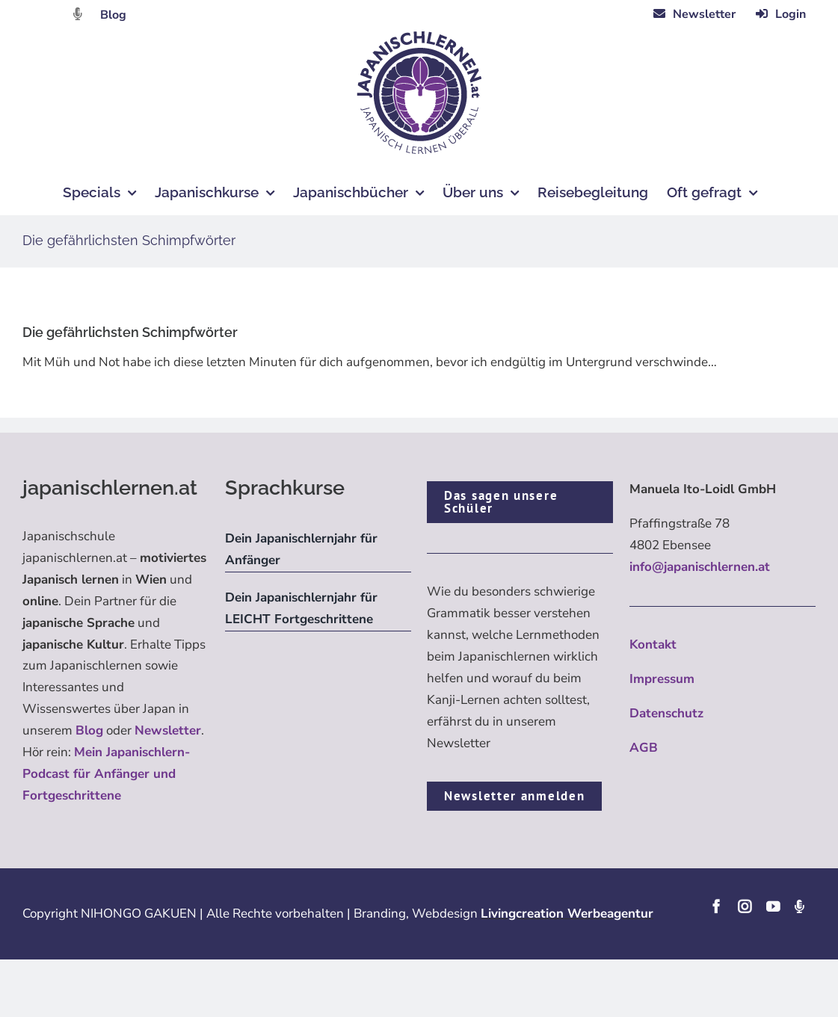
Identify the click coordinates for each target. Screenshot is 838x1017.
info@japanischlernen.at (699, 566)
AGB (643, 747)
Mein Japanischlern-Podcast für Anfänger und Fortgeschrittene (106, 774)
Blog (113, 15)
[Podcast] (799, 906)
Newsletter (168, 730)
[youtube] (773, 906)
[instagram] (744, 906)
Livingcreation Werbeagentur (567, 913)
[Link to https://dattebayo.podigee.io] (77, 13)
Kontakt (653, 644)
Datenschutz (666, 713)
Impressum (661, 678)
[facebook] (716, 906)
